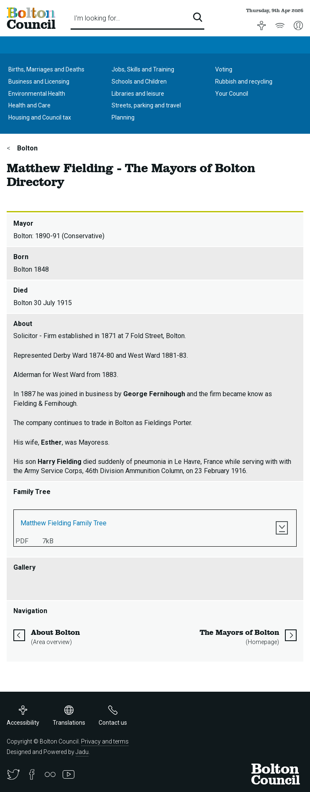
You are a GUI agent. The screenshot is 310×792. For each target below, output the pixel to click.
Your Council (231, 93)
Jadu (82, 752)
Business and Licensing (38, 81)
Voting (223, 69)
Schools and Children (139, 81)
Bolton (26, 148)
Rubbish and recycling (243, 81)
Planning (123, 117)
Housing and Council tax (39, 117)
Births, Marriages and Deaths (46, 69)
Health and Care (29, 105)
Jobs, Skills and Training (143, 69)
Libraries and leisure (138, 93)
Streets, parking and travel (146, 105)
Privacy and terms (105, 741)
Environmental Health (36, 93)
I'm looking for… (97, 18)
